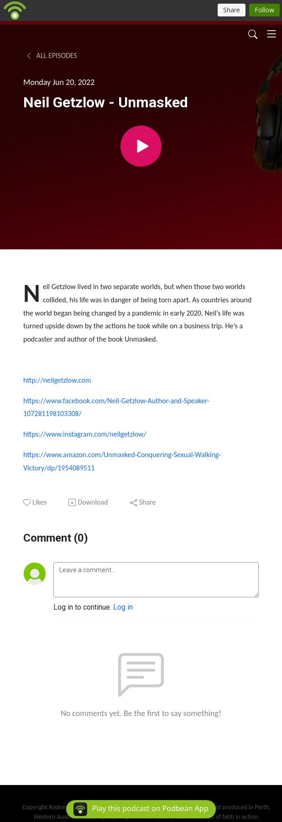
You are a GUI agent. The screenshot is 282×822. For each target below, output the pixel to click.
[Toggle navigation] (271, 33)
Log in (123, 607)
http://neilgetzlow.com (57, 380)
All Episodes (51, 55)
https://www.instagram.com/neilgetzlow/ (84, 434)
